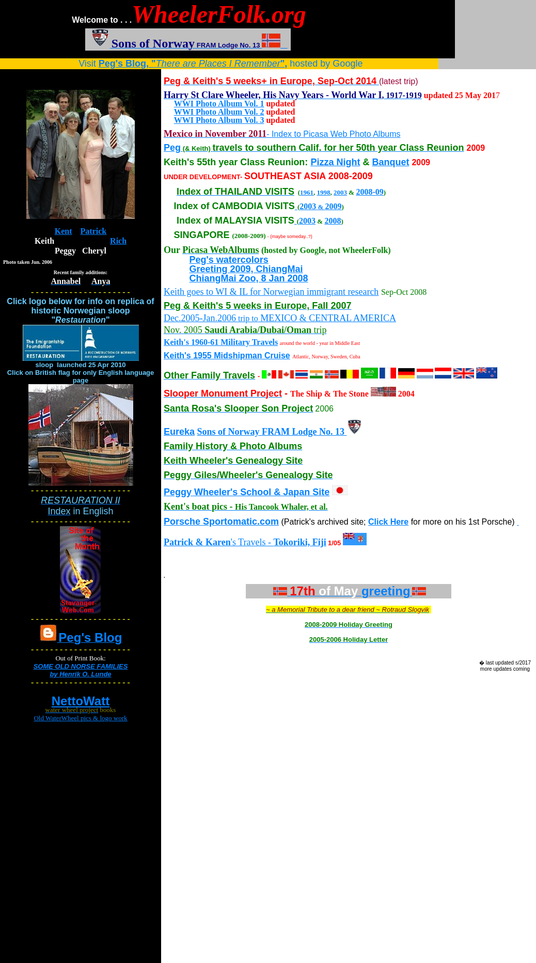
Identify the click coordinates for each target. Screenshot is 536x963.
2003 (340, 192)
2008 (332, 220)
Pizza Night (335, 162)
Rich (118, 240)
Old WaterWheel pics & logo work (80, 718)
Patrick (94, 231)
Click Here (388, 521)
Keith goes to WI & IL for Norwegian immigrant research (271, 292)
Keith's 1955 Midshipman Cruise (227, 355)
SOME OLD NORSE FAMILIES (81, 666)
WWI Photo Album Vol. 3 (219, 120)
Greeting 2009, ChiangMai (246, 269)
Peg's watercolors (229, 260)
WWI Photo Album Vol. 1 (219, 103)
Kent (63, 231)
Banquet (390, 162)
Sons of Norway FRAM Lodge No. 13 (272, 432)
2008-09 (369, 191)
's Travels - (238, 542)
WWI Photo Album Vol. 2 (219, 111)
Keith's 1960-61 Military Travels (221, 342)
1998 (323, 192)
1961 (306, 192)
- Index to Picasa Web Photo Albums (333, 134)
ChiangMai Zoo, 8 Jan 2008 (249, 278)
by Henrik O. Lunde (80, 674)
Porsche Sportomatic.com (221, 521)
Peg (172, 148)
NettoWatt (80, 701)
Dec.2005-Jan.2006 (200, 318)
